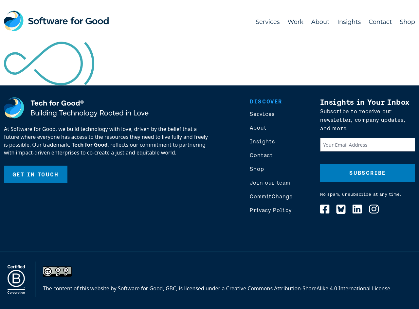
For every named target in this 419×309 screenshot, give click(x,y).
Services (268, 22)
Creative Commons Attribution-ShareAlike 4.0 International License (308, 288)
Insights (349, 22)
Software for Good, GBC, (147, 288)
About (320, 22)
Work (295, 22)
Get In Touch (35, 174)
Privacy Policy (270, 210)
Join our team (270, 183)
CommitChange (271, 196)
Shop (407, 22)
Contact (380, 22)
